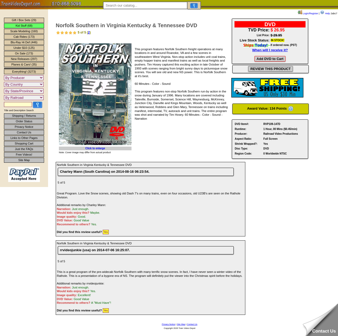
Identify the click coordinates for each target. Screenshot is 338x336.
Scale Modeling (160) (24, 31)
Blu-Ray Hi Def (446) (24, 42)
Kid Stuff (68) (24, 25)
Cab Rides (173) (24, 36)
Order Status (24, 121)
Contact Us (24, 132)
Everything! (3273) (24, 71)
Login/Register (308, 13)
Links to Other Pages (24, 137)
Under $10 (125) (24, 47)
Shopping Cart (24, 143)
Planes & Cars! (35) (24, 64)
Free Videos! (24, 154)
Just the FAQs (24, 149)
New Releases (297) (24, 58)
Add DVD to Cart (270, 59)
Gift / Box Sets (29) (24, 20)
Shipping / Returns (24, 115)
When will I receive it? (270, 50)
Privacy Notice (24, 126)
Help (325, 13)
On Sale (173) (24, 53)
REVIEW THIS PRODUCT (270, 69)
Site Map (24, 160)
